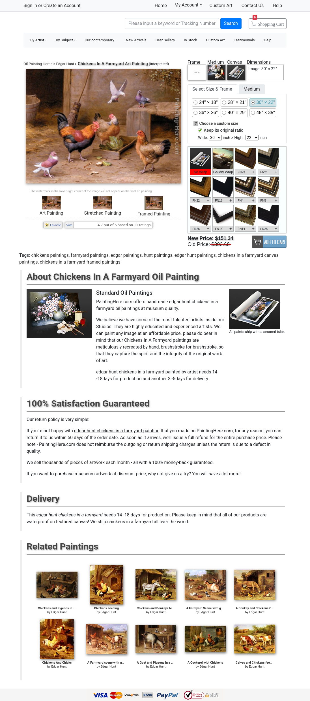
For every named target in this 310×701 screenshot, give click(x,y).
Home (161, 5)
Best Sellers (165, 40)
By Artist (37, 40)
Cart (268, 22)
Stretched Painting (102, 213)
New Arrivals (136, 40)
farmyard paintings (90, 255)
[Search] (172, 23)
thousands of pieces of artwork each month (86, 462)
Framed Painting (153, 214)
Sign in (30, 5)
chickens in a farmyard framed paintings (80, 262)
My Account (188, 4)
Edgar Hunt (65, 64)
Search (231, 23)
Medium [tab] (252, 89)
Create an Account (61, 5)
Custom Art (221, 5)
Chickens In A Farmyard (101, 63)
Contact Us (253, 5)
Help (277, 5)
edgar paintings (126, 255)
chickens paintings (50, 255)
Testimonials (244, 40)
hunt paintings (158, 255)
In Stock (190, 40)
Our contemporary (99, 40)
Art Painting (51, 213)
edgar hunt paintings (195, 255)
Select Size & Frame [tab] (212, 89)
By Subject (64, 40)
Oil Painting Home (38, 64)
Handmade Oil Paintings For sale (65, 23)
